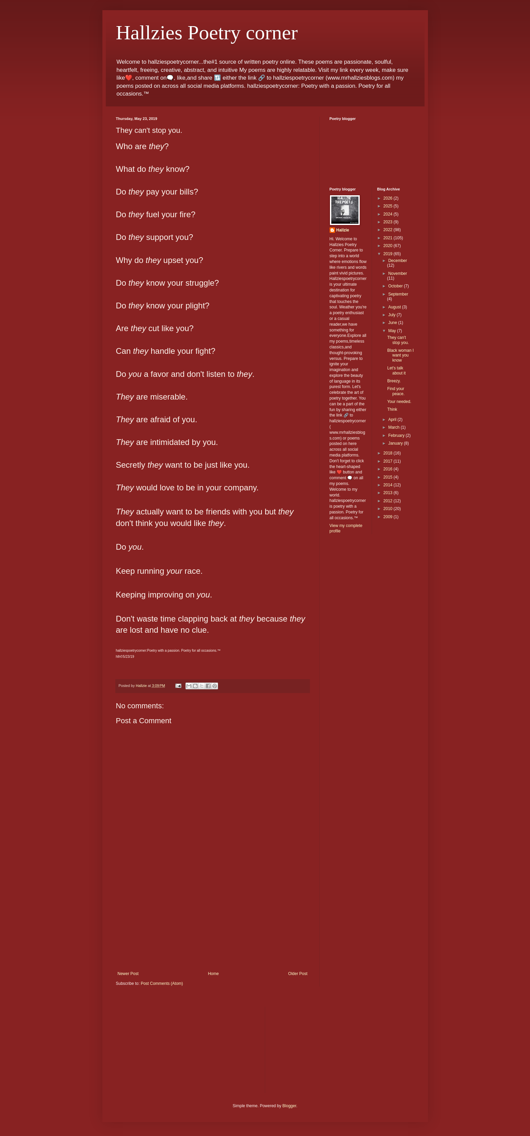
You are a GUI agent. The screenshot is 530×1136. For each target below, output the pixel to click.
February (397, 435)
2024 (389, 214)
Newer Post (128, 973)
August (395, 307)
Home (213, 973)
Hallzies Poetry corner (207, 32)
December (397, 260)
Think (392, 409)
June (393, 322)
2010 (389, 508)
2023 (389, 222)
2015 (389, 477)
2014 (389, 485)
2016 (389, 469)
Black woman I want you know (400, 355)
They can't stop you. (398, 340)
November (397, 273)
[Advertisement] (212, 920)
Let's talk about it (396, 370)
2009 (389, 516)
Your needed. (399, 401)
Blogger (289, 1105)
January (396, 443)
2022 (389, 229)
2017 (389, 461)
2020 (389, 245)
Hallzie (342, 230)
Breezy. (394, 381)
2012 (389, 501)
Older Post (298, 973)
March (394, 427)
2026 (389, 198)
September (398, 294)
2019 (389, 253)
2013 (389, 492)
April (392, 419)
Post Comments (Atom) (162, 983)
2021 (389, 238)
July (392, 314)
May (392, 330)
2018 (389, 453)
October (396, 286)
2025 (389, 206)
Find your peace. (396, 391)
